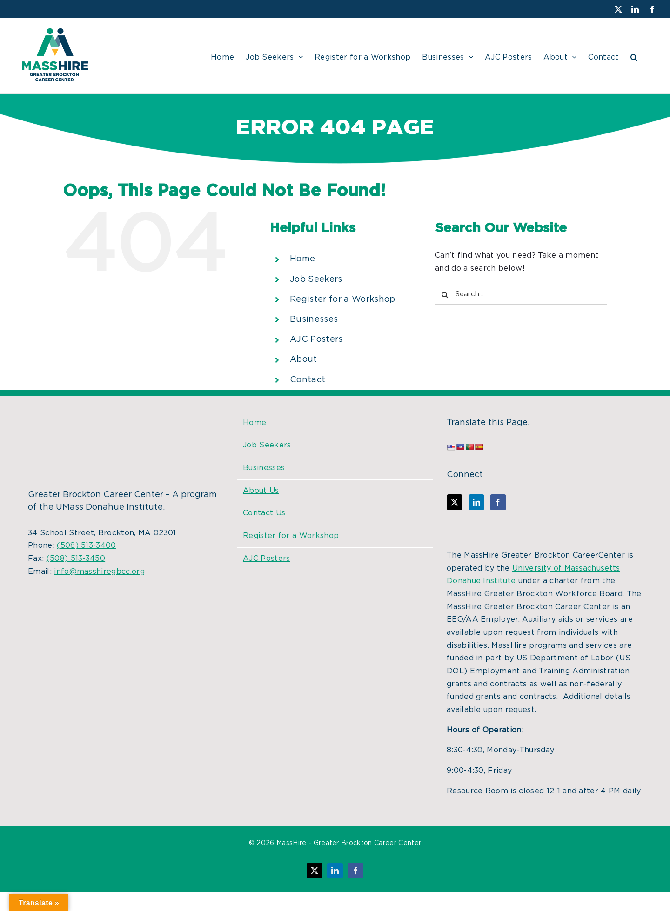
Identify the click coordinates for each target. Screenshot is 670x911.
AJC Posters (316, 339)
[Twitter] (454, 502)
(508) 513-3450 (76, 558)
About (303, 359)
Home (302, 259)
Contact (307, 380)
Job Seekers (316, 279)
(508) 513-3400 (86, 545)
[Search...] (521, 295)
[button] (633, 55)
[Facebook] (498, 502)
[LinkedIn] (476, 502)
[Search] (445, 295)
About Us (261, 490)
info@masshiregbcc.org (99, 571)
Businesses (314, 319)
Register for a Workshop (342, 299)
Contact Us (264, 513)
